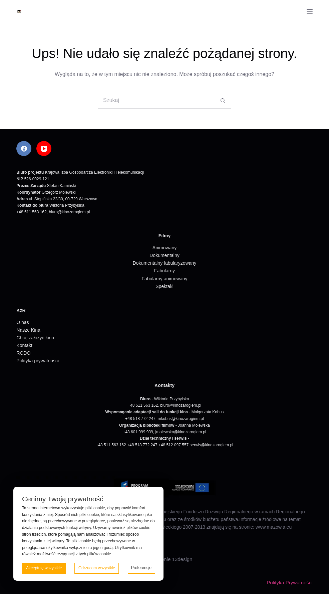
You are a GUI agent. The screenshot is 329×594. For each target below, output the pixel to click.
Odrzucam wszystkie (96, 568)
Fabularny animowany (165, 278)
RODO (23, 353)
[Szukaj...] (156, 100)
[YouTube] (43, 148)
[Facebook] (23, 148)
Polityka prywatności (37, 360)
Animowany (164, 247)
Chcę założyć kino (35, 337)
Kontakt (24, 345)
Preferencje (141, 567)
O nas (22, 322)
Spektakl (164, 286)
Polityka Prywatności (290, 582)
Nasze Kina (28, 330)
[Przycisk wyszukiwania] (223, 100)
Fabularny (164, 270)
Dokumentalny (164, 255)
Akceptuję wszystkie (44, 568)
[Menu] (310, 12)
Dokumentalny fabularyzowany (165, 263)
